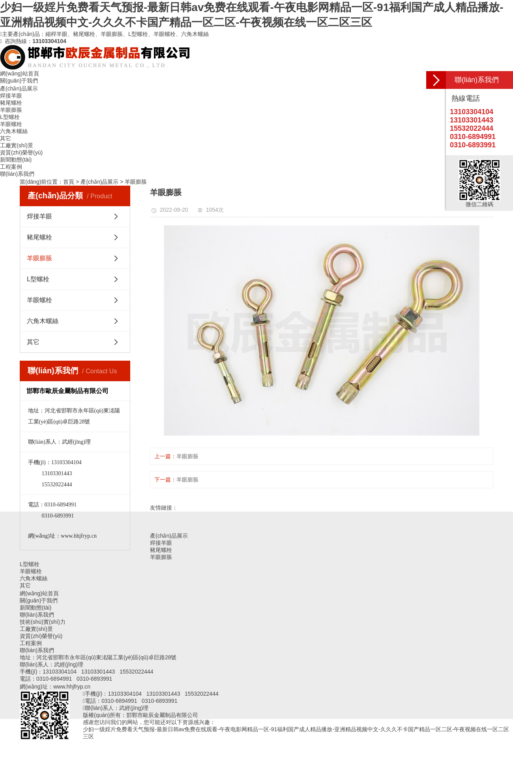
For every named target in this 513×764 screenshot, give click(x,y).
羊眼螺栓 (39, 300)
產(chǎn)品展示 (19, 88)
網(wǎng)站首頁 (19, 73)
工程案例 (11, 167)
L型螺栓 (38, 279)
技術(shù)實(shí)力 (43, 622)
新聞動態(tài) (16, 159)
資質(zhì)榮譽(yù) (21, 152)
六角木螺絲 (42, 321)
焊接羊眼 (39, 216)
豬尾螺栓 (39, 237)
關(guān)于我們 (19, 80)
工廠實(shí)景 (16, 145)
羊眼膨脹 (136, 182)
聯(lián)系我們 (17, 174)
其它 (33, 342)
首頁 (68, 182)
